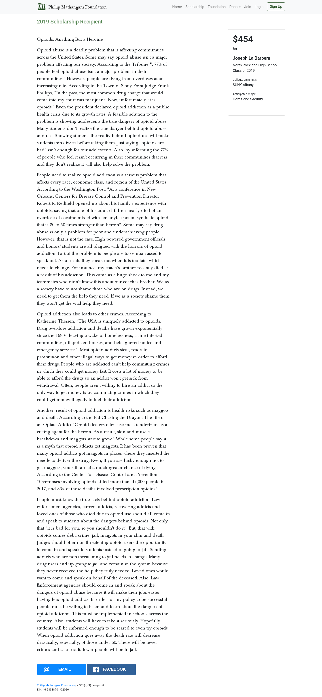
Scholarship (194, 7)
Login (259, 7)
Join (247, 7)
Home (177, 7)
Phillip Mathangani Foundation (56, 685)
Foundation (217, 7)
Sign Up (276, 6)
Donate (235, 7)
